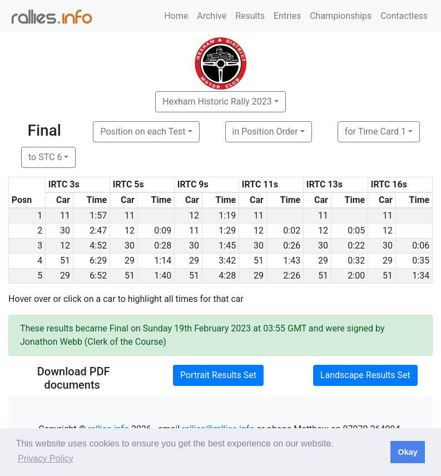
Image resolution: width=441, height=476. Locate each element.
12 (194, 215)
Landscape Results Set (365, 375)
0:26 (291, 245)
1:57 (98, 215)
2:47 (98, 230)
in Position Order (265, 131)
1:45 (227, 245)
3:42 (227, 260)
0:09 (162, 230)
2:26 (291, 275)
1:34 (420, 275)
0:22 (356, 245)
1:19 (227, 215)
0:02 (291, 230)
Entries (287, 16)
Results (250, 16)
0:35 (420, 260)
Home (176, 16)
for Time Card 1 (375, 131)
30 (65, 230)
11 (65, 215)
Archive (211, 16)
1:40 (162, 275)
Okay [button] (407, 452)
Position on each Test (142, 131)
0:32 (356, 260)
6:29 (98, 260)
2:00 (356, 275)
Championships (340, 16)
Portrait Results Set (218, 375)
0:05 (356, 230)
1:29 (227, 230)
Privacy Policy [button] (45, 458)
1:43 (291, 260)
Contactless (404, 16)
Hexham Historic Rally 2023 (217, 101)
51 (65, 260)
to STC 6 (45, 157)
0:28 (162, 245)
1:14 (162, 260)
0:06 (420, 245)
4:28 (227, 275)
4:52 (98, 245)
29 (130, 260)
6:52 (98, 275)
